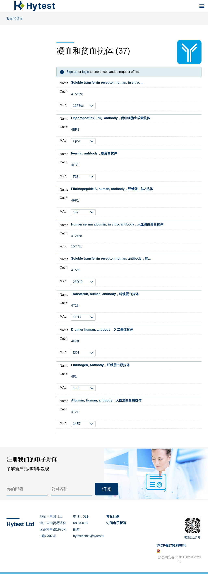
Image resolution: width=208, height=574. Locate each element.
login (85, 71)
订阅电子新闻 (116, 523)
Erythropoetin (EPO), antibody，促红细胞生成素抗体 (110, 118)
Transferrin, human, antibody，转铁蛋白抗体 (105, 294)
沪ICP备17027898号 (171, 545)
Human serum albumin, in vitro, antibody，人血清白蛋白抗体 (117, 224)
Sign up (71, 71)
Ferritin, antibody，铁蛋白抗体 (94, 153)
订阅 (107, 489)
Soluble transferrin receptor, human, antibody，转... (111, 258)
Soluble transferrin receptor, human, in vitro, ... (107, 82)
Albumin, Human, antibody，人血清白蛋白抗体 (106, 400)
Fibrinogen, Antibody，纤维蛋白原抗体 (100, 365)
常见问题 (112, 516)
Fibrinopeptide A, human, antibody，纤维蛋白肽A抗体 (112, 189)
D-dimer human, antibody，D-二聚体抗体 (102, 329)
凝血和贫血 (14, 18)
